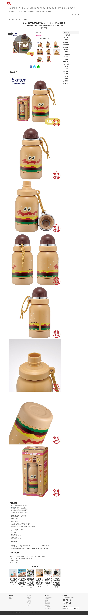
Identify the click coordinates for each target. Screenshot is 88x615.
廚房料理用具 (59, 8)
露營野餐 (65, 81)
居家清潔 (45, 8)
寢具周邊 (39, 8)
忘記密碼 (47, 599)
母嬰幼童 (72, 8)
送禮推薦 (43, 11)
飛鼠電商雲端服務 (35, 612)
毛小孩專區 (12, 11)
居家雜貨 (51, 8)
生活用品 (19, 11)
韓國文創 (49, 11)
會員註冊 (47, 597)
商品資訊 (44, 27)
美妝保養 (25, 11)
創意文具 (20, 8)
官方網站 (11, 599)
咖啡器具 (65, 42)
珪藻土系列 (66, 66)
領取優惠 (76, 608)
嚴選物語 (11, 19)
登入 (51, 597)
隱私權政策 (47, 602)
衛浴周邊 (37, 11)
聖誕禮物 (31, 11)
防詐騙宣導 (47, 606)
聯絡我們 (11, 597)
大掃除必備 (33, 8)
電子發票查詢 (48, 608)
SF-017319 (24, 19)
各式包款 (26, 8)
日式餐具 (66, 8)
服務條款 (47, 600)
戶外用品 (65, 56)
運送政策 (47, 605)
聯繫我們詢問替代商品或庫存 (43, 38)
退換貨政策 (47, 603)
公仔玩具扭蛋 (13, 8)
